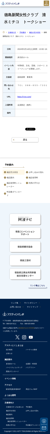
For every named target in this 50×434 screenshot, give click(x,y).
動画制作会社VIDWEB (27, 328)
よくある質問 (44, 421)
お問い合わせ (44, 427)
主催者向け (9, 403)
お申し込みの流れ (36, 172)
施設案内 (8, 359)
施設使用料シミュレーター (14, 185)
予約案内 (22, 32)
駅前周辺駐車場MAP (13, 389)
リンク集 (14, 303)
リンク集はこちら (37, 285)
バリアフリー (30, 367)
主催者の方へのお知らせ (15, 407)
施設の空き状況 (34, 32)
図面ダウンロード (12, 371)
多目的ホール (11, 364)
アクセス (8, 385)
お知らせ (9, 353)
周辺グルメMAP (31, 389)
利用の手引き (34, 183)
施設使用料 (33, 178)
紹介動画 (9, 350)
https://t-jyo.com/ (24, 97)
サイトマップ (32, 307)
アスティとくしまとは (14, 345)
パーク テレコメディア (14, 367)
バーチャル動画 (31, 350)
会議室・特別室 (31, 364)
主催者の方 (12, 32)
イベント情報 (10, 378)
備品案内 (10, 178)
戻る (25, 140)
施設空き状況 (12, 172)
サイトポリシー (30, 303)
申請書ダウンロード (14, 193)
